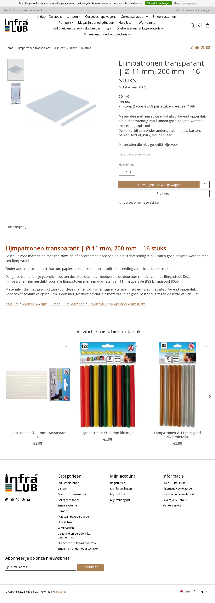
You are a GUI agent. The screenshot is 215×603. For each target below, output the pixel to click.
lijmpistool (118, 308)
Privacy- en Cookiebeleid (178, 498)
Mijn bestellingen (121, 492)
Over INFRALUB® (174, 487)
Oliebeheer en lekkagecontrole (77, 547)
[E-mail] (41, 571)
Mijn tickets (117, 498)
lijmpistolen (97, 308)
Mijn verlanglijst (120, 504)
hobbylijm (30, 308)
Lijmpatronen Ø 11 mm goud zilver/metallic (177, 438)
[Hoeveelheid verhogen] (131, 172)
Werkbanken (148, 23)
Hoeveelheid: (127, 164)
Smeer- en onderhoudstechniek (78, 552)
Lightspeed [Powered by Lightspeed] (60, 595)
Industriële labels (49, 17)
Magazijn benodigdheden (96, 23)
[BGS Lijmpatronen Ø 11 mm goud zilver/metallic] (177, 389)
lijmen (55, 308)
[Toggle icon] (192, 25)
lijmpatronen (74, 308)
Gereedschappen (69, 504)
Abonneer (91, 571)
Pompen (63, 515)
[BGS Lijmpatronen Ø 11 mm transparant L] (37, 389)
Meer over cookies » (185, 3)
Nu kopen (164, 196)
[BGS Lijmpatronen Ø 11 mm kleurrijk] (107, 389)
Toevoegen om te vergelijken (139, 205)
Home (9, 48)
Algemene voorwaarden (178, 492)
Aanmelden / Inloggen (198, 10)
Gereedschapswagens (100, 17)
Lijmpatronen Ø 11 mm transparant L (37, 438)
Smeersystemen (68, 509)
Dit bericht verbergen (158, 3)
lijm (44, 308)
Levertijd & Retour (175, 504)
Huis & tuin (126, 23)
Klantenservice (172, 509)
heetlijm (12, 308)
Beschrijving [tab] (18, 230)
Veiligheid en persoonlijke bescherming (74, 539)
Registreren (117, 487)
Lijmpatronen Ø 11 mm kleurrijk (107, 436)
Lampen (63, 492)
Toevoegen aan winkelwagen (158, 185)
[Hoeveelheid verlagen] (123, 172)
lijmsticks (137, 308)
